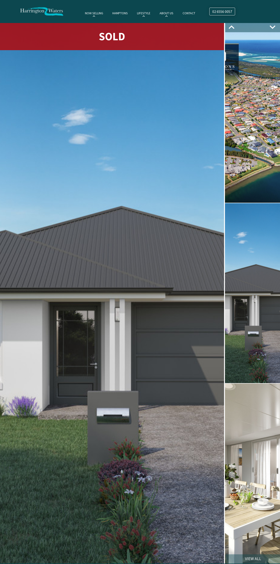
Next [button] (272, 27)
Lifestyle (143, 13)
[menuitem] (94, 13)
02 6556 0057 (222, 11)
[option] (112, 293)
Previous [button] (231, 27)
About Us (166, 13)
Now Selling (94, 13)
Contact (189, 13)
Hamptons (120, 13)
